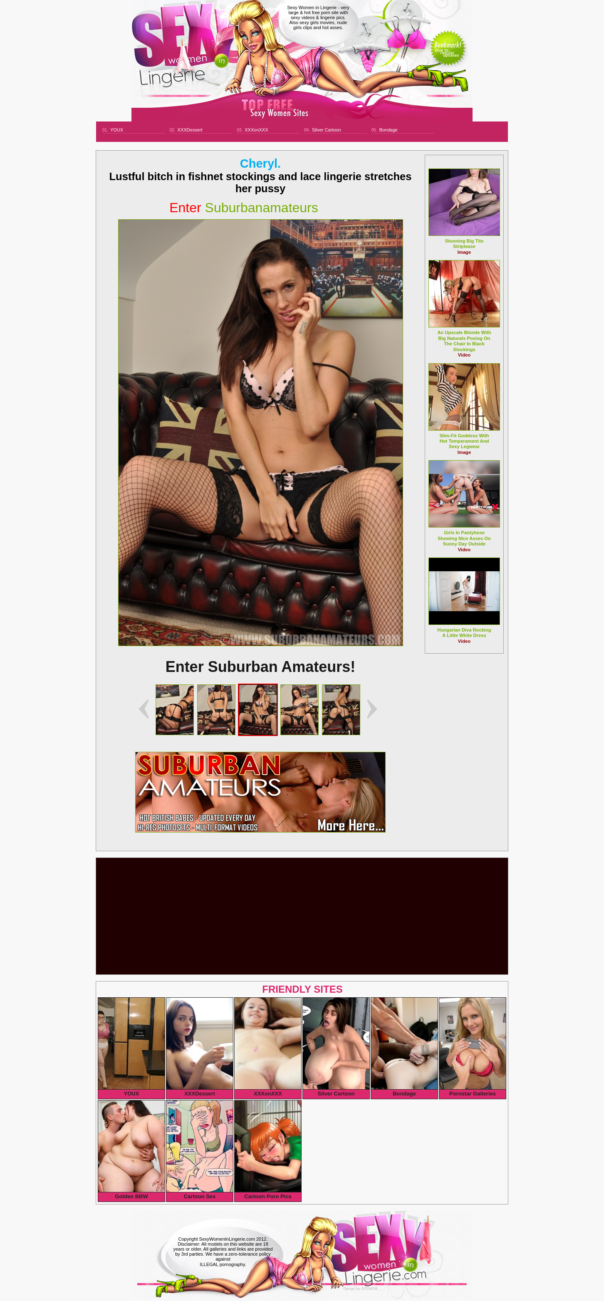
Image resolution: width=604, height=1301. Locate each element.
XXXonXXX (256, 129)
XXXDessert (190, 129)
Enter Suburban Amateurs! (261, 666)
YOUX (116, 129)
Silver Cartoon (326, 129)
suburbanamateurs (243, 207)
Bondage (388, 129)
